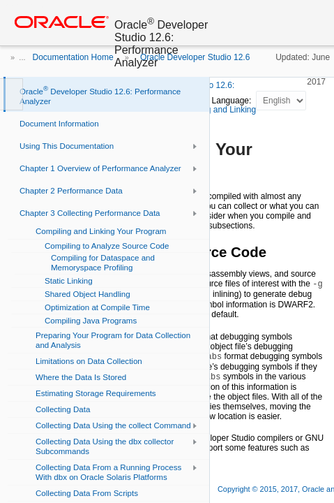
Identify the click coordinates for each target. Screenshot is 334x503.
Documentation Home (73, 57)
